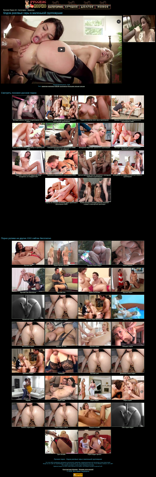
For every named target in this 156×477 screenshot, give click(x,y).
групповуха (64, 86)
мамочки (45, 86)
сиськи (82, 86)
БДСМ (57, 86)
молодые (51, 86)
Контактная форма (70, 469)
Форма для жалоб (86, 469)
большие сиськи (74, 86)
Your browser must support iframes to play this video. (61, 50)
